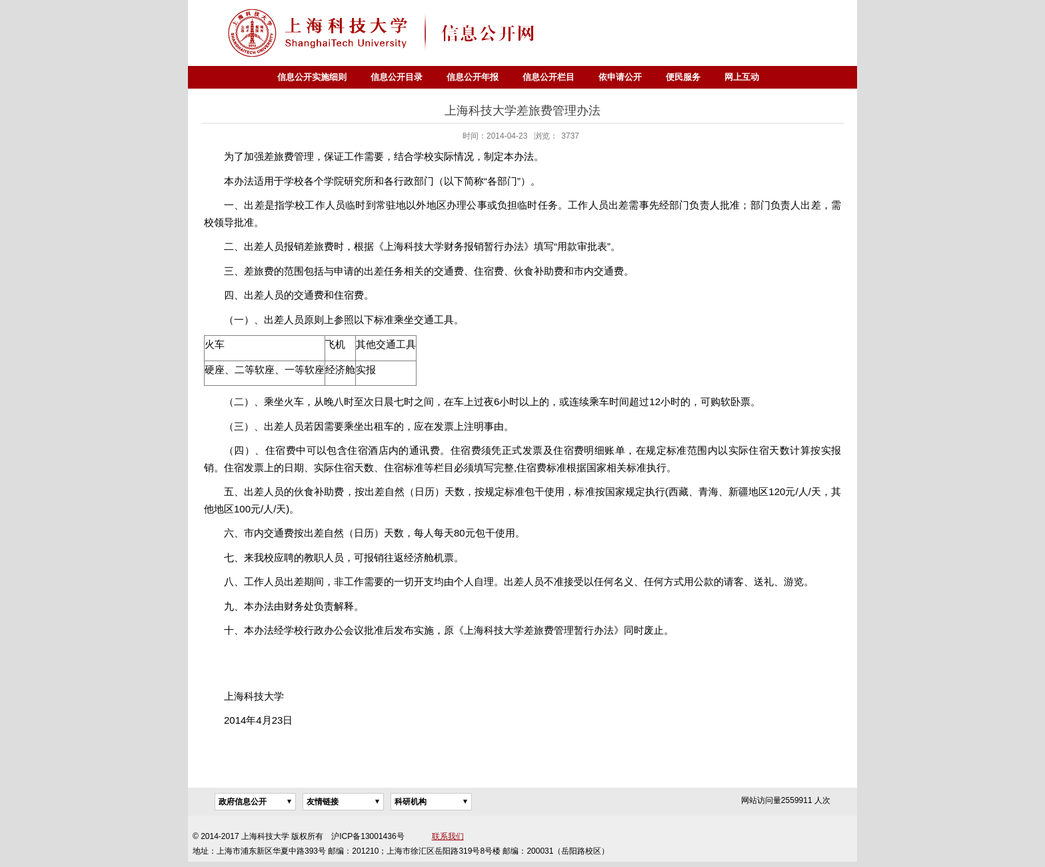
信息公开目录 (397, 77)
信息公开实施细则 (312, 77)
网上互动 (741, 77)
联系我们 (448, 836)
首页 (253, 77)
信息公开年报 (473, 77)
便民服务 (683, 77)
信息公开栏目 (548, 77)
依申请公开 (620, 77)
